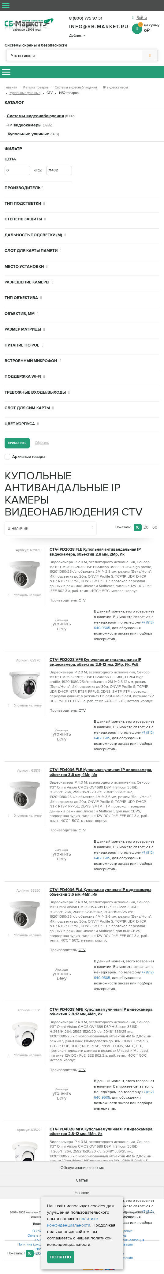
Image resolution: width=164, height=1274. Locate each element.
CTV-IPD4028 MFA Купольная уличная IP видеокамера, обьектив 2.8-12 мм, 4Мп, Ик (101, 1131)
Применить (17, 443)
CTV (82, 600)
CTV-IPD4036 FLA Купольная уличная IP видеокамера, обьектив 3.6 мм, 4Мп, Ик (101, 892)
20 (146, 527)
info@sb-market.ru (99, 27)
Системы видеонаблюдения (76, 87)
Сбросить (42, 443)
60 (154, 527)
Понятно (60, 1257)
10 (138, 527)
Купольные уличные (24, 93)
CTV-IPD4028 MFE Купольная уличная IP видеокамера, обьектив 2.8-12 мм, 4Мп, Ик (101, 1012)
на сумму (148, 27)
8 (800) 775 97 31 (85, 18)
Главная (11, 87)
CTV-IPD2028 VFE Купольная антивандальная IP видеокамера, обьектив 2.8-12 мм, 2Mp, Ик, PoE (95, 662)
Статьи (82, 1180)
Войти (141, 17)
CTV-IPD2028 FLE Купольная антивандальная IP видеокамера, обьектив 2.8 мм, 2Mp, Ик (95, 551)
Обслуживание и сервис (82, 1167)
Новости (82, 1192)
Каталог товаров (36, 87)
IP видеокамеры (115, 87)
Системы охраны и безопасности (36, 45)
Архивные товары (28, 456)
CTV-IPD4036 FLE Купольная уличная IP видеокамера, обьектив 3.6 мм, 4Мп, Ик (101, 772)
